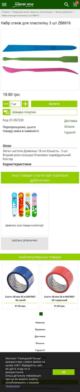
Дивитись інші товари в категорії (24, 225)
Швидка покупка (24, 112)
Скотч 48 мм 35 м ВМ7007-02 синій (20, 298)
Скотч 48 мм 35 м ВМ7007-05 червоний (59, 298)
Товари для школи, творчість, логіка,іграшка (32, 12)
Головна (5, 12)
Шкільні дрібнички (63, 12)
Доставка (70, 121)
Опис (7, 146)
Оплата (69, 127)
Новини (40, 322)
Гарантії (69, 132)
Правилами (12, 386)
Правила (40, 329)
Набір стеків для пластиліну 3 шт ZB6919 (20, 15)
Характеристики (17, 164)
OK (63, 372)
